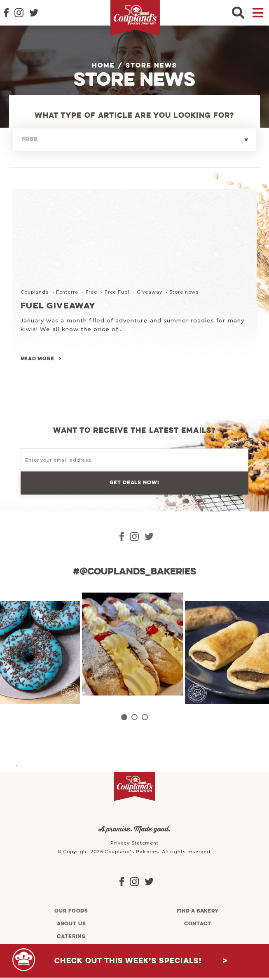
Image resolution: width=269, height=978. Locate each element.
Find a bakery (198, 911)
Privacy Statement (134, 843)
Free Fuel (117, 292)
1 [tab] (124, 717)
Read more (37, 359)
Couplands (35, 292)
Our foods (71, 911)
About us (71, 924)
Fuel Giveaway (58, 306)
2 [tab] (134, 717)
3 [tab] (145, 717)
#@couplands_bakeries (134, 572)
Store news (184, 292)
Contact (197, 924)
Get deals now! (134, 483)
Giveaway (149, 292)
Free (92, 292)
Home (103, 66)
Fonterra (67, 292)
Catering (71, 936)
